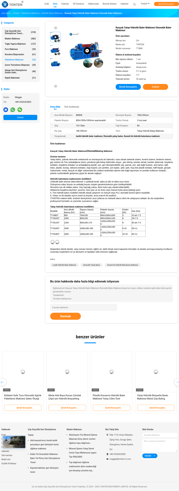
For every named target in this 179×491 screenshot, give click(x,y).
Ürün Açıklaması (71, 107)
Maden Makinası (20, 38)
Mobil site (5, 459)
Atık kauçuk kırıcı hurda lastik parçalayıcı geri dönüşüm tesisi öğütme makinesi (44, 444)
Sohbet (20, 117)
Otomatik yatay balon (91, 265)
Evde (3, 435)
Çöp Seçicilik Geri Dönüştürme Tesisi (42, 432)
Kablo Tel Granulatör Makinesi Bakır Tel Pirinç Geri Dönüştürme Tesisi (45, 458)
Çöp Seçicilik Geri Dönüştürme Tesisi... (20, 32)
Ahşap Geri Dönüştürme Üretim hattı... (20, 71)
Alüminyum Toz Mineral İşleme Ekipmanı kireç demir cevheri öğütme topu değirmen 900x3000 (83, 439)
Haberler (5, 451)
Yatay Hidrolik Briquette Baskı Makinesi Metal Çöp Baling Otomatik (152, 398)
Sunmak (65, 316)
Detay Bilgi (55, 107)
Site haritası (6, 455)
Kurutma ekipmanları (20, 54)
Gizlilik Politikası (8, 463)
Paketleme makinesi (20, 59)
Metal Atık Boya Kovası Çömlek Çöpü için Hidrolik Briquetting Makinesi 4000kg (64, 398)
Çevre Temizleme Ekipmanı (20, 64)
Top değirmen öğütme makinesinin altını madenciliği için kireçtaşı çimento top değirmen (82, 467)
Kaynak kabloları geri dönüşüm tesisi (44, 470)
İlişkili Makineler (20, 77)
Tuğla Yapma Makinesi (20, 43)
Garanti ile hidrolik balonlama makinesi (122, 265)
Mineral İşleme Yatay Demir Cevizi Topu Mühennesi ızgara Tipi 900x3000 (82, 452)
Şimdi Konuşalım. (166, 4)
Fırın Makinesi (20, 49)
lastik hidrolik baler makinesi (64, 265)
